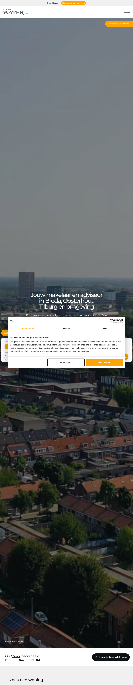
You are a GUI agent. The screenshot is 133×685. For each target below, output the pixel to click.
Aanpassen (66, 362)
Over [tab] (105, 328)
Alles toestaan (104, 362)
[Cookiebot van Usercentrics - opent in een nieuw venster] (111, 321)
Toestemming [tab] (27, 328)
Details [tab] (66, 328)
